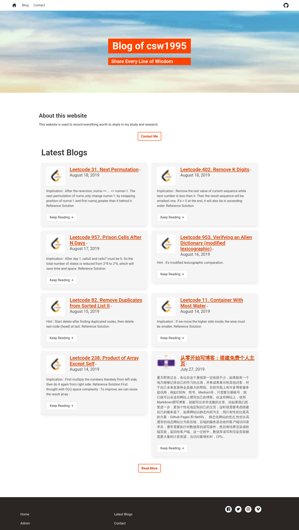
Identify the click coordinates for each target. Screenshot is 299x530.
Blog (25, 5)
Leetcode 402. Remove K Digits (214, 169)
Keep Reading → (62, 217)
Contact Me (149, 136)
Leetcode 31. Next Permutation (104, 169)
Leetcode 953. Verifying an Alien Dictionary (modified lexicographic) (216, 243)
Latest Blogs (123, 514)
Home (24, 514)
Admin (25, 523)
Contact (39, 5)
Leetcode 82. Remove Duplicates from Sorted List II (106, 303)
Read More (149, 468)
